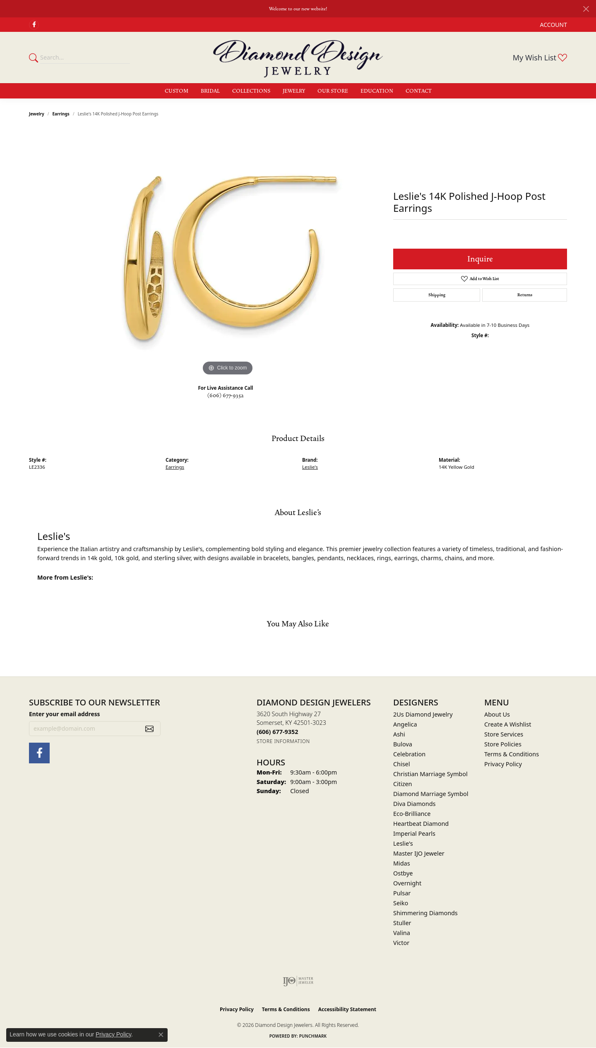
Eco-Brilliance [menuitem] (411, 814)
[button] (552, 24)
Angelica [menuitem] (405, 724)
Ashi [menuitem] (399, 734)
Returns (524, 295)
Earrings (61, 114)
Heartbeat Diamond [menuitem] (421, 823)
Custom (176, 91)
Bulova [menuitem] (402, 744)
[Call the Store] (277, 732)
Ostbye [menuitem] (403, 873)
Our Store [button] (332, 91)
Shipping (436, 295)
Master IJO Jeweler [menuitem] (419, 853)
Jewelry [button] (294, 91)
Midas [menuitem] (401, 863)
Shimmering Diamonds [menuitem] (425, 913)
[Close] (586, 9)
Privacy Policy (503, 764)
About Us (497, 714)
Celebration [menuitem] (409, 754)
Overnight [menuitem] (407, 883)
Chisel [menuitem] (401, 764)
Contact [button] (419, 91)
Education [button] (376, 91)
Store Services (503, 734)
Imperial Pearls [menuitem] (414, 833)
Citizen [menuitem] (402, 784)
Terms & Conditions (511, 754)
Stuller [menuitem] (402, 923)
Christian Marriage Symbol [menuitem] (430, 774)
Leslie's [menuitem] (403, 843)
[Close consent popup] (161, 1034)
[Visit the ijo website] (298, 981)
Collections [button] (251, 91)
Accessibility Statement (347, 1009)
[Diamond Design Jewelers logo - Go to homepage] (298, 57)
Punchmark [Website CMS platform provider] (313, 1036)
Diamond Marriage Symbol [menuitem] (430, 794)
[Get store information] (283, 741)
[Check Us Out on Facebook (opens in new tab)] (34, 25)
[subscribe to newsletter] (149, 729)
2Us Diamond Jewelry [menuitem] (423, 714)
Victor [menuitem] (401, 943)
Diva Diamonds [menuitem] (414, 804)
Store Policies (503, 744)
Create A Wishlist (507, 724)
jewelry (36, 114)
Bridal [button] (210, 91)
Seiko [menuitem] (400, 903)
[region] (227, 254)
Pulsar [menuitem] (402, 893)
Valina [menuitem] (401, 933)
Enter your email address (64, 714)
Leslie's (310, 467)
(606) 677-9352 (225, 395)
